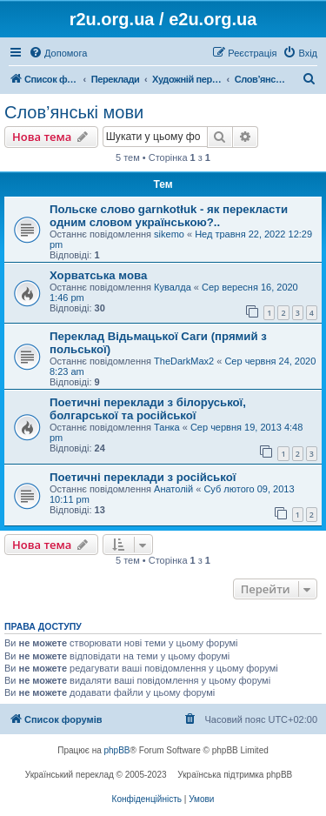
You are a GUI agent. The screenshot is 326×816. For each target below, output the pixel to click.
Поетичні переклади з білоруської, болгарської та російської (148, 409)
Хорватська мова (98, 275)
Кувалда (172, 287)
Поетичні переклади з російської (143, 477)
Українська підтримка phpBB (234, 774)
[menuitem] (58, 53)
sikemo (169, 234)
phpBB (117, 750)
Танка (167, 427)
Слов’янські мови (73, 112)
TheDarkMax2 (184, 361)
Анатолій (173, 489)
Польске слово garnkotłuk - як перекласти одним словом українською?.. (169, 216)
